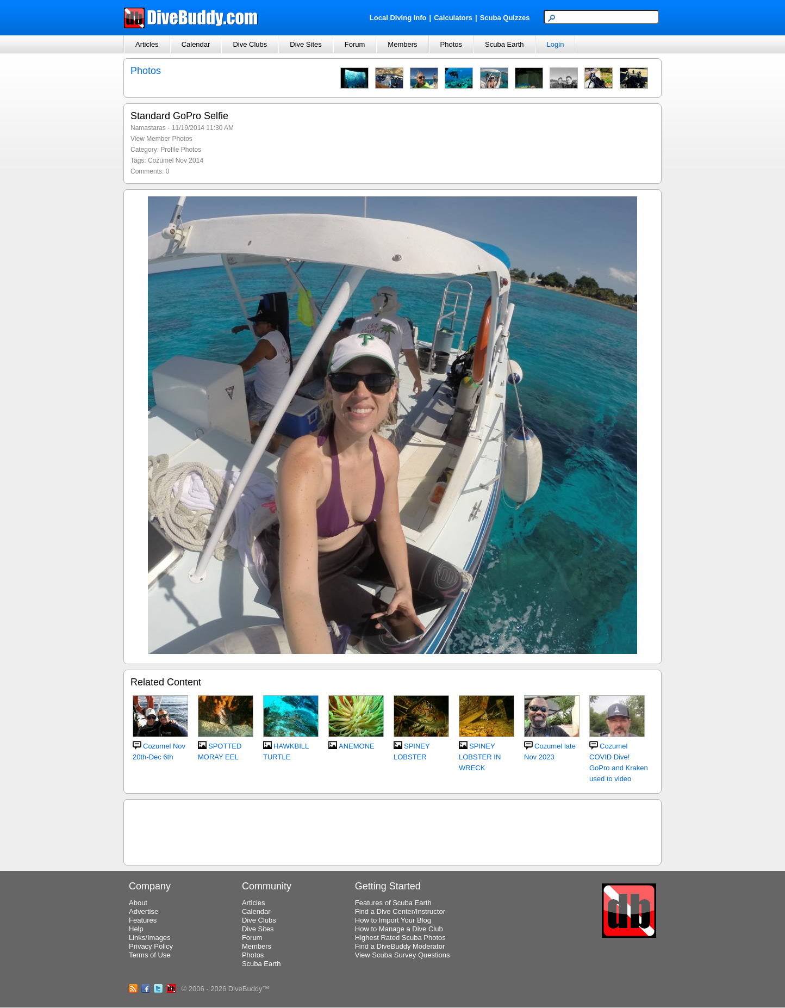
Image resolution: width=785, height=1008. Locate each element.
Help (136, 929)
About (138, 903)
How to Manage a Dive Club (399, 929)
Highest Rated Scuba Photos (400, 937)
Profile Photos (180, 149)
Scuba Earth (504, 44)
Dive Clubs (250, 44)
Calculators (453, 18)
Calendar (196, 44)
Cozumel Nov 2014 (175, 160)
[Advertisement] (392, 830)
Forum (355, 44)
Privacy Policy (151, 946)
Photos (451, 44)
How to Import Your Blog (393, 920)
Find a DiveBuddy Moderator (400, 946)
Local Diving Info (398, 18)
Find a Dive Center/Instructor (400, 911)
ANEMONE (357, 746)
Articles (147, 44)
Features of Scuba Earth (393, 903)
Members (402, 44)
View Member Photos (161, 139)
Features (143, 920)
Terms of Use (150, 955)
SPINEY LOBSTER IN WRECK (480, 757)
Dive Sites (306, 44)
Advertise (143, 911)
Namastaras (148, 128)
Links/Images (150, 937)
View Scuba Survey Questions (402, 955)
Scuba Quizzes (505, 18)
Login (555, 44)
